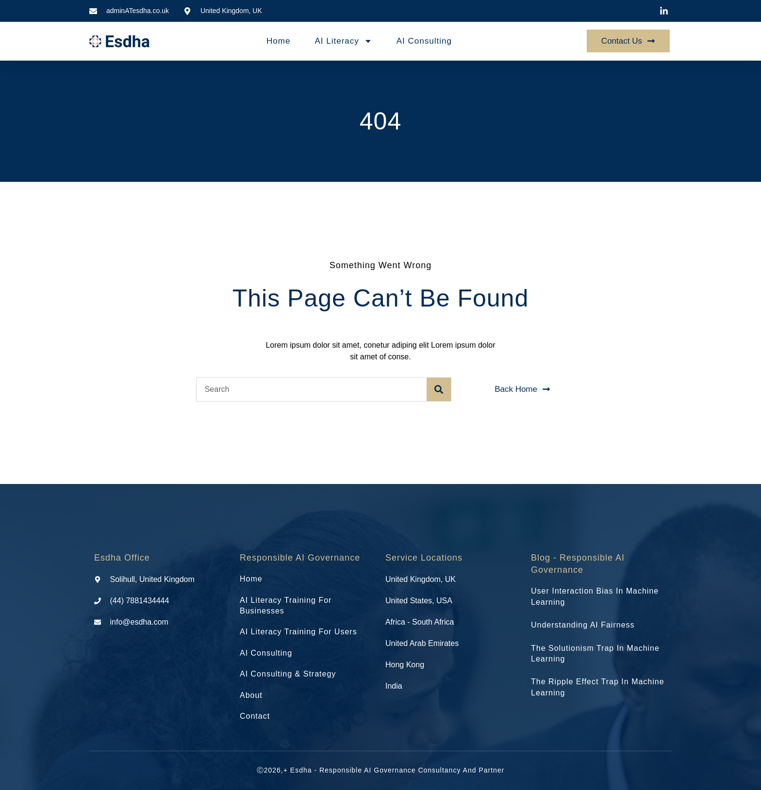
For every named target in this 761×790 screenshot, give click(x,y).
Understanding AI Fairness (583, 625)
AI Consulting (424, 41)
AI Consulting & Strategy (288, 674)
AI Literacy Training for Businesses (285, 605)
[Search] (439, 389)
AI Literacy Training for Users (298, 632)
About (251, 695)
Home (278, 41)
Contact (255, 716)
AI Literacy (343, 41)
